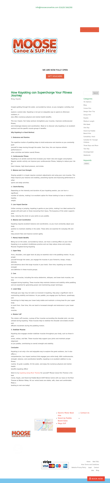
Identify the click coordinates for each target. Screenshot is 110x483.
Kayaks (18, 99)
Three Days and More (91, 145)
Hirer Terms (72, 53)
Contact (63, 53)
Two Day (86, 149)
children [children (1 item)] (86, 163)
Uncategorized (88, 152)
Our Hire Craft (66, 31)
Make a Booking (89, 30)
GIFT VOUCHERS (55, 76)
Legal (90, 467)
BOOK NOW (100, 479)
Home (88, 461)
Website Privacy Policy (79, 467)
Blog (13, 99)
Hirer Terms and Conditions (90, 464)
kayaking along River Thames (30, 373)
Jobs (92, 470)
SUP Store (64, 60)
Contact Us (84, 413)
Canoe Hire (87, 108)
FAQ (70, 46)
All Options (87, 102)
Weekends (87, 155)
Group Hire (87, 115)
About (63, 46)
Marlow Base (65, 38)
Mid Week (87, 124)
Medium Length (89, 121)
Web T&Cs (96, 461)
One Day (86, 127)
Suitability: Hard (89, 136)
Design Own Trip (89, 111)
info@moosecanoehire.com (47, 7)
